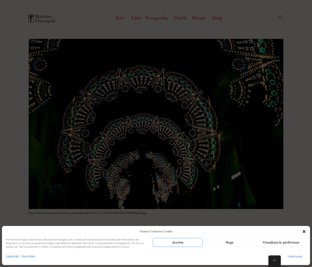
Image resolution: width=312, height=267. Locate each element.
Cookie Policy (13, 256)
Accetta (177, 242)
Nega (229, 242)
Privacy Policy (28, 256)
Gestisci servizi (295, 256)
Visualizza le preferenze (281, 242)
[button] (304, 232)
